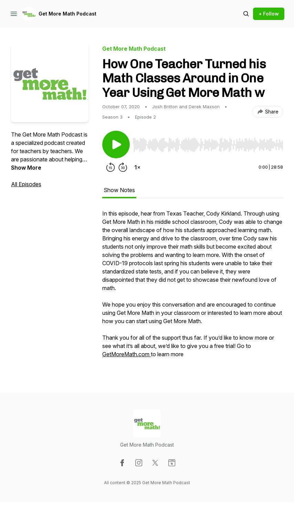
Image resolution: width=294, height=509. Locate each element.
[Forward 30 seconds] (123, 167)
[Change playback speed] (137, 167)
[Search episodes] (246, 14)
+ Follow (269, 14)
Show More (26, 167)
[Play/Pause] (116, 144)
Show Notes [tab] (119, 190)
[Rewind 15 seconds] (110, 167)
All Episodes (26, 184)
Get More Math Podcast (67, 14)
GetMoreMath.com (125, 354)
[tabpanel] (192, 287)
